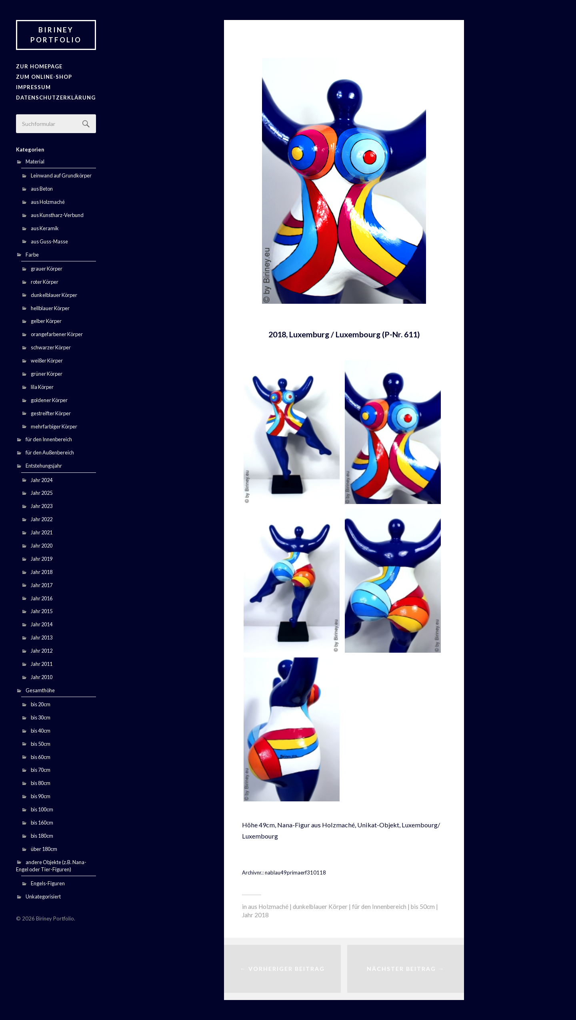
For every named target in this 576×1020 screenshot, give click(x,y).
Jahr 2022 (41, 519)
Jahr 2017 (41, 585)
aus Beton (42, 188)
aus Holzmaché (48, 201)
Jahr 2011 (41, 663)
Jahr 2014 (41, 624)
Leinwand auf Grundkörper (61, 175)
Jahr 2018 (41, 571)
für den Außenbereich (50, 452)
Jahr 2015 (41, 611)
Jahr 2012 (41, 650)
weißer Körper (47, 360)
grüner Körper (46, 373)
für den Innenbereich (49, 439)
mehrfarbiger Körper (54, 425)
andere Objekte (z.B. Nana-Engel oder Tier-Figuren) (51, 865)
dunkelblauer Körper (54, 294)
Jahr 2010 (41, 676)
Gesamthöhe (40, 690)
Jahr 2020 (41, 545)
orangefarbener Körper (57, 334)
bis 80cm (40, 782)
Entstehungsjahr (44, 465)
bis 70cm (40, 769)
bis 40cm (40, 730)
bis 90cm (40, 796)
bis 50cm (40, 743)
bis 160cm (42, 822)
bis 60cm (40, 756)
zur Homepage (39, 66)
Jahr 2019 (41, 558)
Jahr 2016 (41, 597)
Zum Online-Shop (43, 77)
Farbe (32, 254)
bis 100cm (42, 809)
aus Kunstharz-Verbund (57, 214)
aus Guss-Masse (49, 241)
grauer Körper (46, 268)
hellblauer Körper (50, 307)
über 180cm (44, 848)
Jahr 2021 (41, 532)
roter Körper (44, 281)
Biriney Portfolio (56, 35)
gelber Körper (46, 320)
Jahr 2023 (41, 505)
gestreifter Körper (51, 413)
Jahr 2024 (41, 479)
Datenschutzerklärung (55, 97)
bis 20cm (40, 704)
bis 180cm (42, 835)
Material (35, 161)
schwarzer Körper (51, 347)
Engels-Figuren (48, 883)
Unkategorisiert (43, 896)
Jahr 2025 (41, 492)
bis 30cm (40, 717)
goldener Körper (49, 399)
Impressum (33, 87)
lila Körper (42, 386)
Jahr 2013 (41, 637)
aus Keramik (45, 228)
